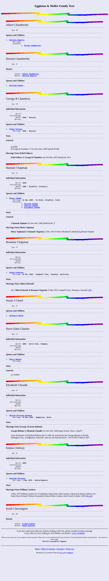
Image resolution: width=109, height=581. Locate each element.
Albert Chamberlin (30, 77)
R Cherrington (28, 549)
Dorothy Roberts (29, 80)
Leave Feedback (78, 559)
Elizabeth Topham (32, 220)
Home (37, 574)
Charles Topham (31, 217)
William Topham (31, 215)
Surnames (60, 574)
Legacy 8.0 (62, 578)
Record (89, 520)
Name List (70, 574)
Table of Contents (48, 574)
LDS (90, 305)
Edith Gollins (28, 551)
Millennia (70, 578)
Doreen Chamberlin (32, 47)
